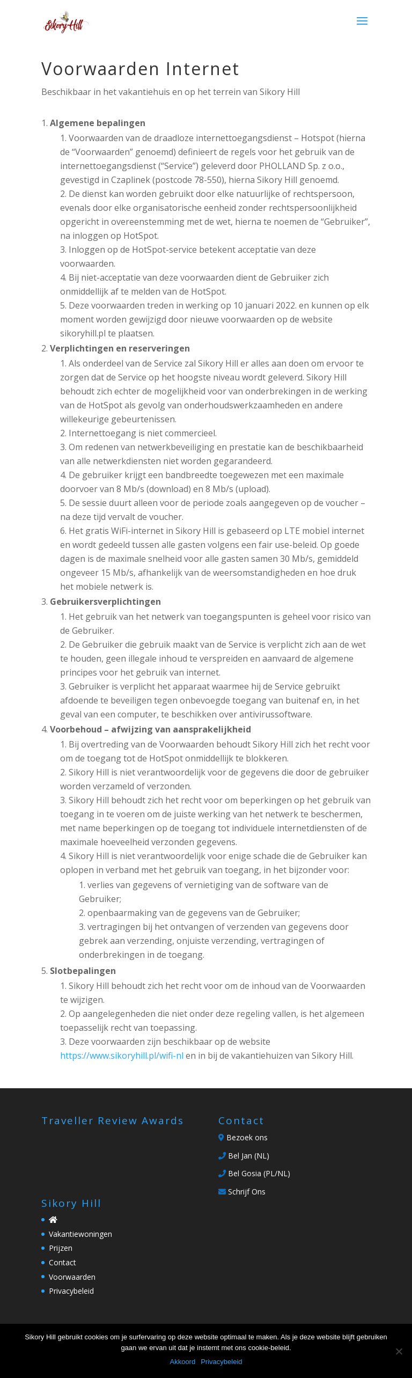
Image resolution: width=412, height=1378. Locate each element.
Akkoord (182, 1362)
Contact (62, 1262)
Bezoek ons (243, 1137)
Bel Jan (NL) (243, 1155)
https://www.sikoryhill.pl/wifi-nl (121, 1055)
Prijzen (60, 1248)
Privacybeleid (71, 1291)
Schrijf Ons (242, 1191)
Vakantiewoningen (80, 1234)
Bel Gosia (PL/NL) (254, 1173)
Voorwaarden (72, 1277)
